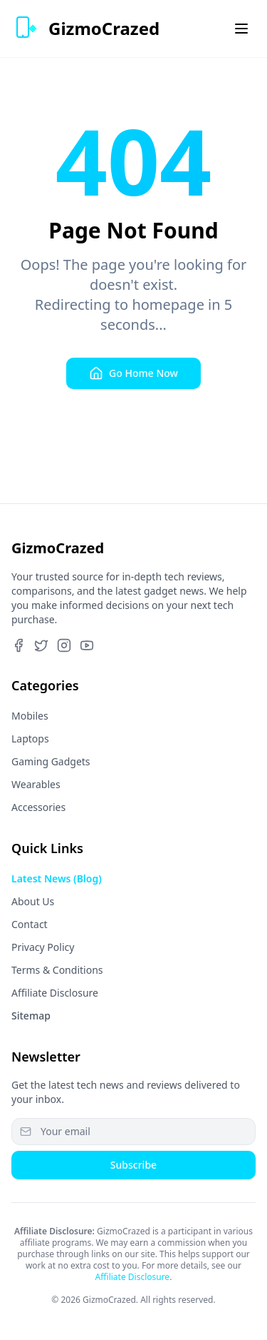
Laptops (30, 738)
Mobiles (29, 715)
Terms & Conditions (57, 970)
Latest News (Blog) (56, 878)
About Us (32, 901)
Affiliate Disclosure (54, 992)
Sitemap (31, 1015)
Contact (29, 924)
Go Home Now (133, 373)
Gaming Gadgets (50, 761)
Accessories (38, 807)
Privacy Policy (42, 947)
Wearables (36, 784)
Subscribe (133, 1165)
